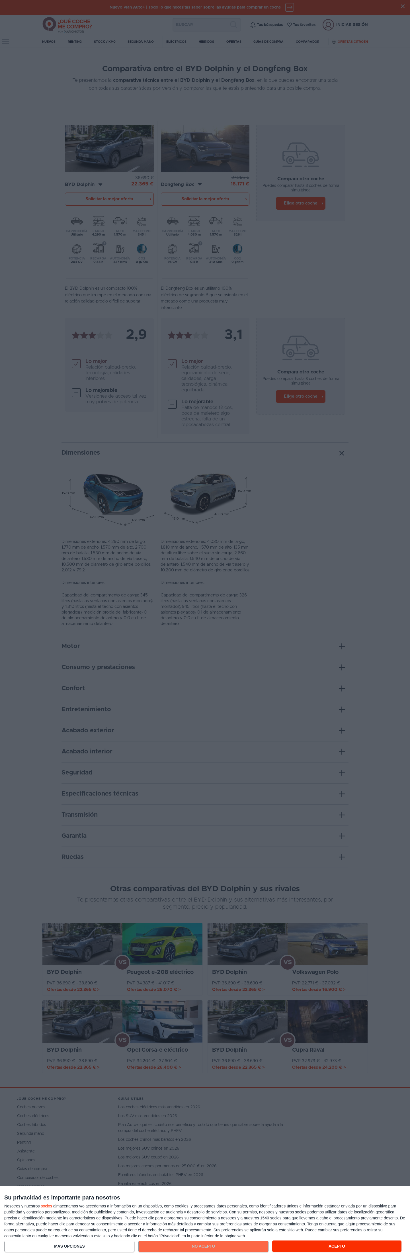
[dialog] (205, 1222)
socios (46, 1206)
